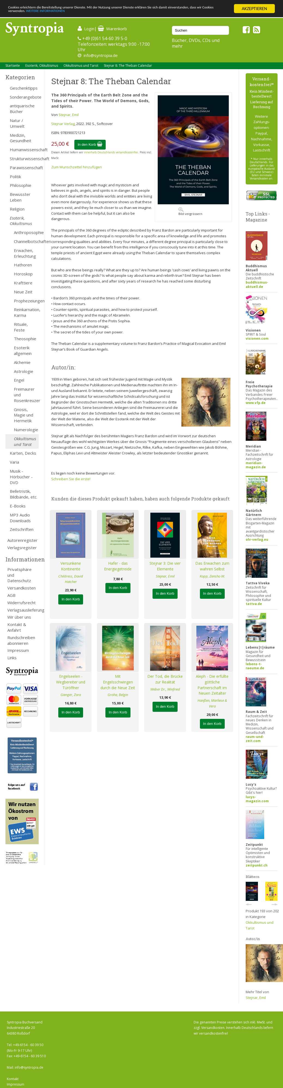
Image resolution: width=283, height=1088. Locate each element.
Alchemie (22, 362)
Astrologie (23, 371)
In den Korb (90, 144)
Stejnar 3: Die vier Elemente (165, 566)
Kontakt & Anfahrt (16, 627)
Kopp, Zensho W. (212, 576)
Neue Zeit (23, 291)
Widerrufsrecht (21, 602)
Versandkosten (21, 588)
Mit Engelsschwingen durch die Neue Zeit (118, 682)
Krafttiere (23, 282)
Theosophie (25, 338)
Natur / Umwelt (17, 123)
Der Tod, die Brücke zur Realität (165, 679)
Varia (14, 462)
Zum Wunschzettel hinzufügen (76, 167)
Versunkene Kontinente (70, 566)
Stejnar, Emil (69, 114)
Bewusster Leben (20, 197)
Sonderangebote (24, 97)
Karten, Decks (23, 453)
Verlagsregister (22, 547)
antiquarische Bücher (22, 108)
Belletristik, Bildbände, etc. (23, 494)
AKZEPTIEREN (254, 8)
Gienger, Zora (70, 694)
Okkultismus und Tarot (80, 65)
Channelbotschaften (26, 241)
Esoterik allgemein (23, 350)
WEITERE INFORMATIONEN (118, 13)
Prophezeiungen (26, 300)
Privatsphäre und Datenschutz (19, 575)
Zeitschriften (22, 529)
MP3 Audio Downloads (20, 517)
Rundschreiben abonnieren (21, 640)
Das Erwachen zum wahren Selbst (212, 566)
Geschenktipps (24, 88)
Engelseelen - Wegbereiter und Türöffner (70, 682)
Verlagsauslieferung (23, 610)
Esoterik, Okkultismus (41, 65)
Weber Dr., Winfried (165, 689)
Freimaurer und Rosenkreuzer (26, 394)
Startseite (12, 65)
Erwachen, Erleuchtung (25, 253)
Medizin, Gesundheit (20, 138)
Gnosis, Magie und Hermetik (23, 415)
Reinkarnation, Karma (26, 312)
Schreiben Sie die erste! (70, 478)
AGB (11, 595)
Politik (15, 176)
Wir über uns (19, 617)
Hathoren (23, 265)
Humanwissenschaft (24, 149)
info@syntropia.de (101, 55)
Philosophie (20, 185)
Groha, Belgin (118, 694)
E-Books (18, 506)
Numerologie (26, 429)
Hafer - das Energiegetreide (118, 566)
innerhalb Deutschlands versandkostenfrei (111, 152)
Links (12, 657)
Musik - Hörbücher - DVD (21, 476)
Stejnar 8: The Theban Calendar (128, 65)
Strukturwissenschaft (24, 158)
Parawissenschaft (24, 167)
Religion (17, 209)
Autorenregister (22, 540)
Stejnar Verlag (63, 123)
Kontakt (13, 1079)
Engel (19, 380)
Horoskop (23, 273)
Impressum (18, 650)
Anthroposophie (26, 232)
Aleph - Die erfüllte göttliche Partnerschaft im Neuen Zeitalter (212, 685)
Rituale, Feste (21, 327)
